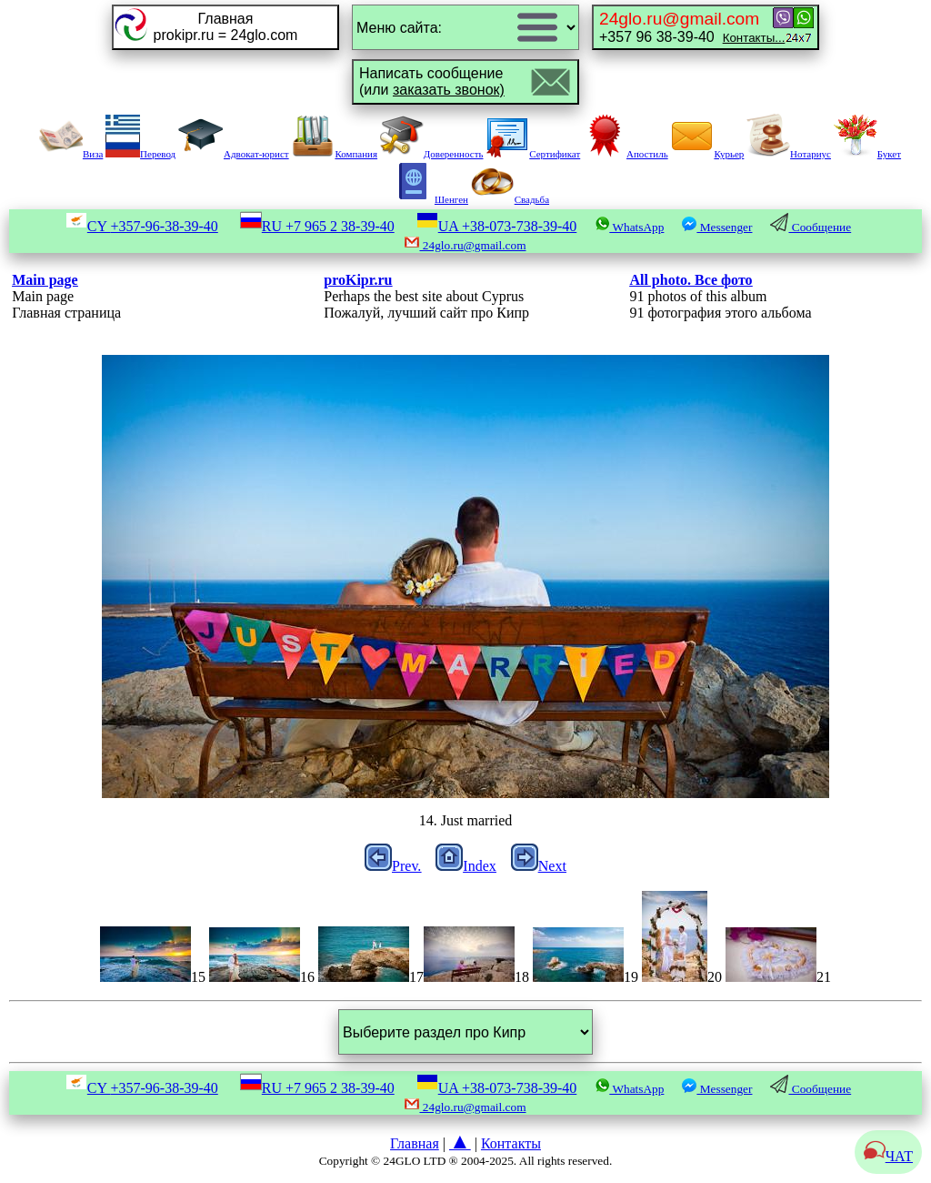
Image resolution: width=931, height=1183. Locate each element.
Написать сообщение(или (432, 81)
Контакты (511, 1143)
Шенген (429, 199)
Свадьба (510, 199)
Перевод (140, 153)
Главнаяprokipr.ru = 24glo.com (226, 27)
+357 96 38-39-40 (692, 27)
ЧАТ (888, 1156)
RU (317, 226)
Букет (867, 153)
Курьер (707, 153)
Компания (334, 153)
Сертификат (533, 153)
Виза (71, 153)
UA (496, 226)
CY (141, 226)
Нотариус (788, 153)
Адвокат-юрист (233, 153)
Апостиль (625, 153)
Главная (414, 1143)
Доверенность (432, 153)
